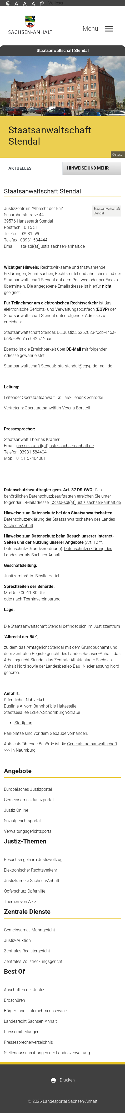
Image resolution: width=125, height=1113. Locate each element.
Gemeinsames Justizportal (29, 799)
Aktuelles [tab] (20, 168)
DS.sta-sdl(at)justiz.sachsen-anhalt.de (86, 502)
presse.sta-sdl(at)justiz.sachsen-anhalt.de (55, 445)
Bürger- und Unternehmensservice (35, 1010)
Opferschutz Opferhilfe (24, 891)
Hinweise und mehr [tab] (88, 168)
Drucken (62, 1080)
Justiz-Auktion (17, 940)
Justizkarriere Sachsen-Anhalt (31, 880)
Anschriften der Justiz (24, 989)
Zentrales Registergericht (27, 950)
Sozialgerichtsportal (22, 820)
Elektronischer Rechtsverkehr (30, 870)
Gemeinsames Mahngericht (29, 929)
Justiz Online (16, 810)
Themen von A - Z (20, 901)
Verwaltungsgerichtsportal (28, 831)
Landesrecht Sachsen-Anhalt (30, 1021)
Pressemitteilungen (21, 1031)
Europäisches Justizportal (28, 789)
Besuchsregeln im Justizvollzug (33, 859)
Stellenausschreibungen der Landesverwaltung (47, 1052)
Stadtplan (23, 722)
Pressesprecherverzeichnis (28, 1042)
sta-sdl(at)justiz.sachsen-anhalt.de (53, 246)
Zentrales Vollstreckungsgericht (33, 961)
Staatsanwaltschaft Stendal (63, 50)
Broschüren (14, 1000)
